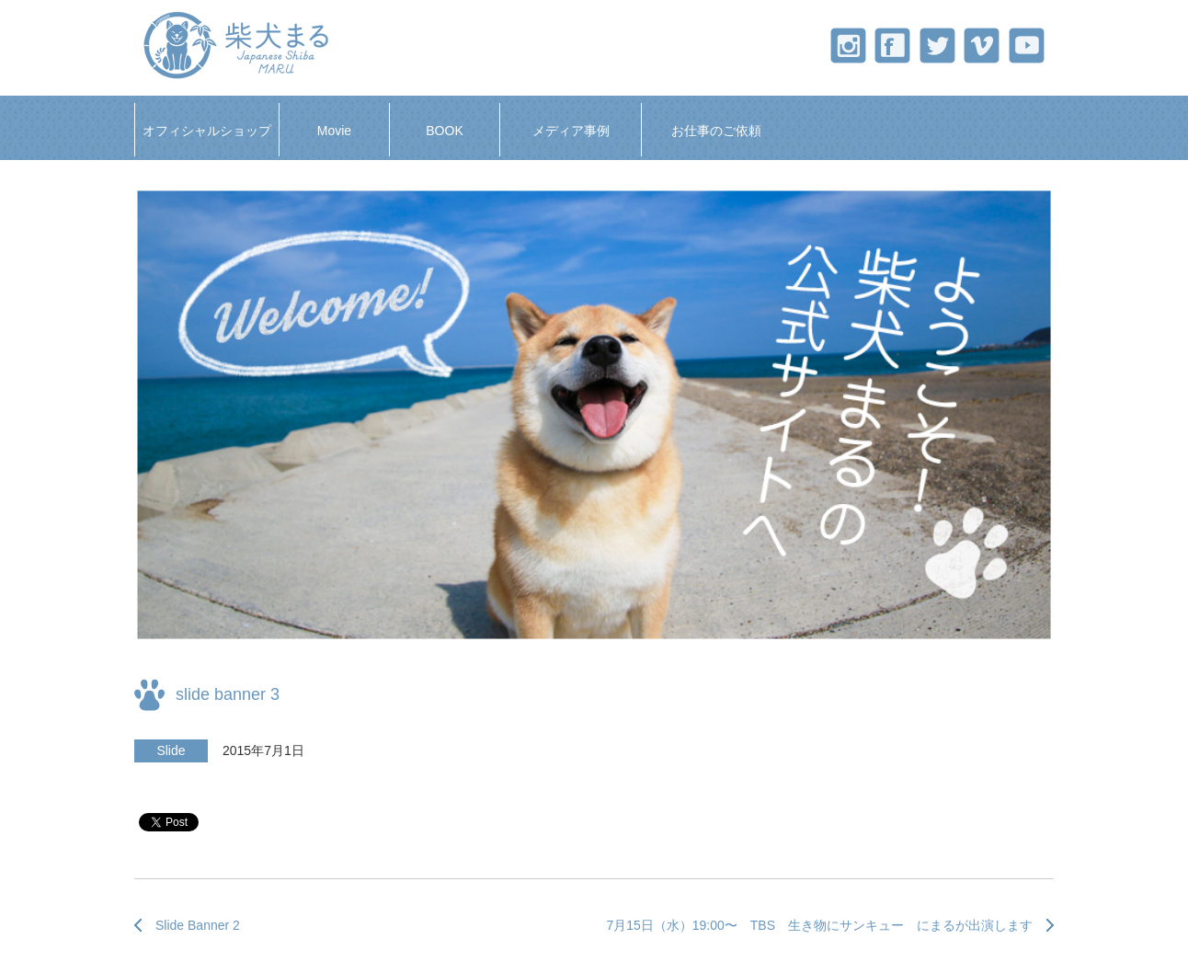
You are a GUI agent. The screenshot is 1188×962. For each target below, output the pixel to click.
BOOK (444, 130)
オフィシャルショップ (207, 130)
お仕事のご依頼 (716, 130)
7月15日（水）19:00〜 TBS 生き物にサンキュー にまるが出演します (819, 925)
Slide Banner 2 (197, 925)
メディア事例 (571, 130)
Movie (334, 130)
